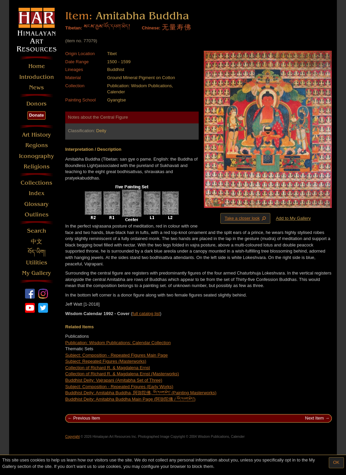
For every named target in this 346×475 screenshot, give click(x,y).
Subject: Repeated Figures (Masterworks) (105, 361)
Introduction (36, 77)
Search (36, 231)
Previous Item (86, 418)
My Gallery (36, 273)
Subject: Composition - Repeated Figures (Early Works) (119, 386)
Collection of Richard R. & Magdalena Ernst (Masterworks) (122, 373)
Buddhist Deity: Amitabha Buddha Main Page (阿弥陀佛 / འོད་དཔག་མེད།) (130, 399)
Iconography (36, 156)
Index (37, 193)
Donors (36, 103)
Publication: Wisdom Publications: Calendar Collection (118, 342)
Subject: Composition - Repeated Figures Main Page (116, 355)
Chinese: (151, 27)
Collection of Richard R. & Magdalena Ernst (107, 367)
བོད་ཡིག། (37, 252)
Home (36, 66)
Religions (37, 166)
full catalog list (146, 313)
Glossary (36, 204)
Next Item (314, 418)
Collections (36, 183)
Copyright (72, 436)
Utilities (36, 262)
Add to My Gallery (293, 218)
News (36, 87)
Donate (36, 115)
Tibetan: (73, 27)
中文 (36, 241)
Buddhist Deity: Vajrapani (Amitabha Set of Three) (113, 380)
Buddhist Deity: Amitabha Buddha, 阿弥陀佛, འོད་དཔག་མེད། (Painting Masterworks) (141, 392)
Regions (36, 145)
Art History (36, 135)
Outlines (37, 214)
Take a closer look (246, 218)
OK (336, 462)
